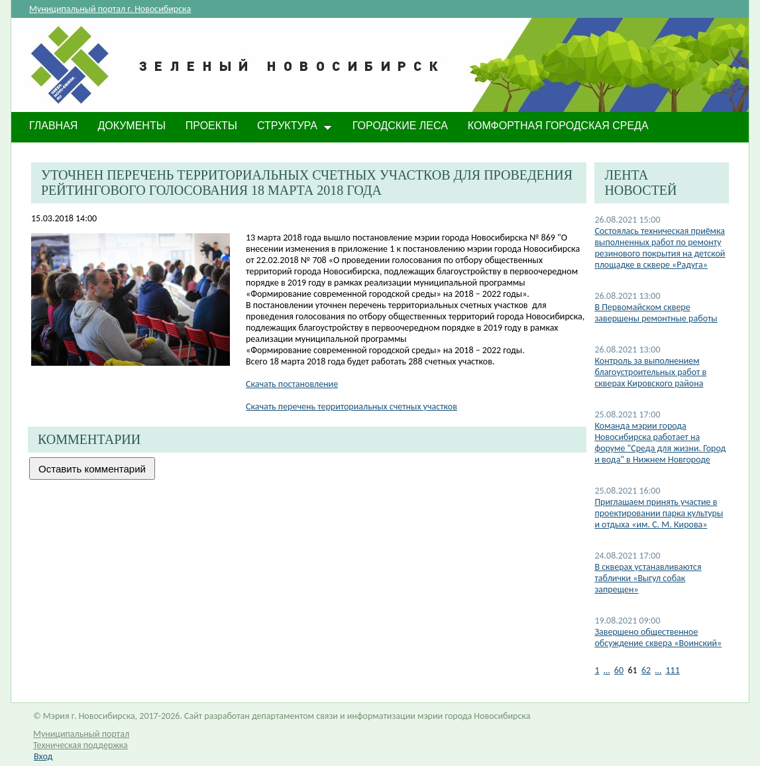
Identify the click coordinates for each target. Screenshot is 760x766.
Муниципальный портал (81, 733)
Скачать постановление (292, 384)
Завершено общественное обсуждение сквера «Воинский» (658, 637)
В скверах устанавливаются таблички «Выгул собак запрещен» (647, 578)
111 (673, 670)
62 (646, 670)
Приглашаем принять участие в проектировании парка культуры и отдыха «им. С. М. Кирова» (658, 513)
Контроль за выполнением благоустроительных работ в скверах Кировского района (650, 372)
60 (619, 670)
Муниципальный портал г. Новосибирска (110, 9)
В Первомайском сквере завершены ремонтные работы (655, 312)
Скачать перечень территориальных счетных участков (351, 406)
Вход (43, 756)
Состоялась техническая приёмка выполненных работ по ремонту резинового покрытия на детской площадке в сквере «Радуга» (659, 247)
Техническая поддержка (80, 745)
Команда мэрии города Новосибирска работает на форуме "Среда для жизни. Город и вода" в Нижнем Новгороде (660, 442)
